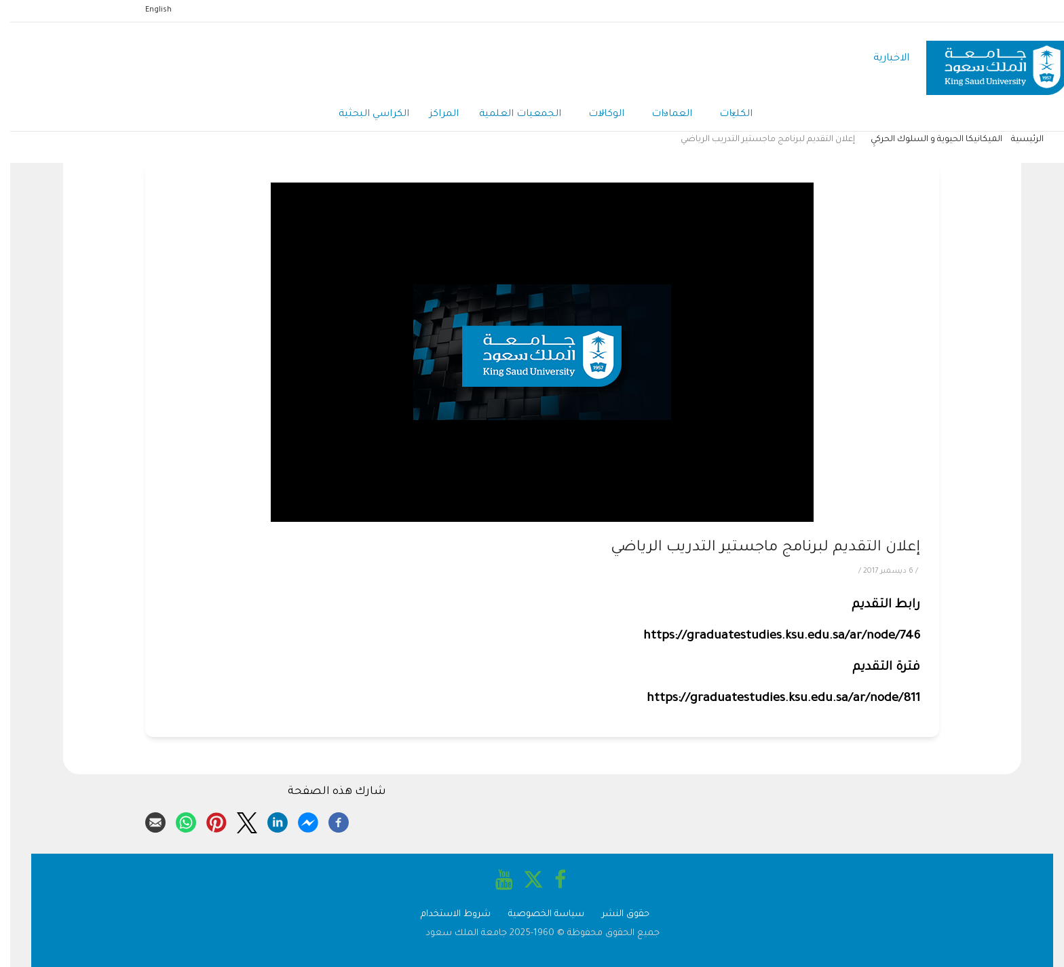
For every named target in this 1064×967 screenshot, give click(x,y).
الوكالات (596, 115)
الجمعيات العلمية (510, 114)
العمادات (661, 115)
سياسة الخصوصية (536, 914)
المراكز (434, 114)
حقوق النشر (615, 914)
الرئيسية (1017, 140)
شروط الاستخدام (445, 914)
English (148, 10)
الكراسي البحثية (363, 114)
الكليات (725, 115)
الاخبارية (881, 58)
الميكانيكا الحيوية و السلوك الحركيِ (926, 140)
